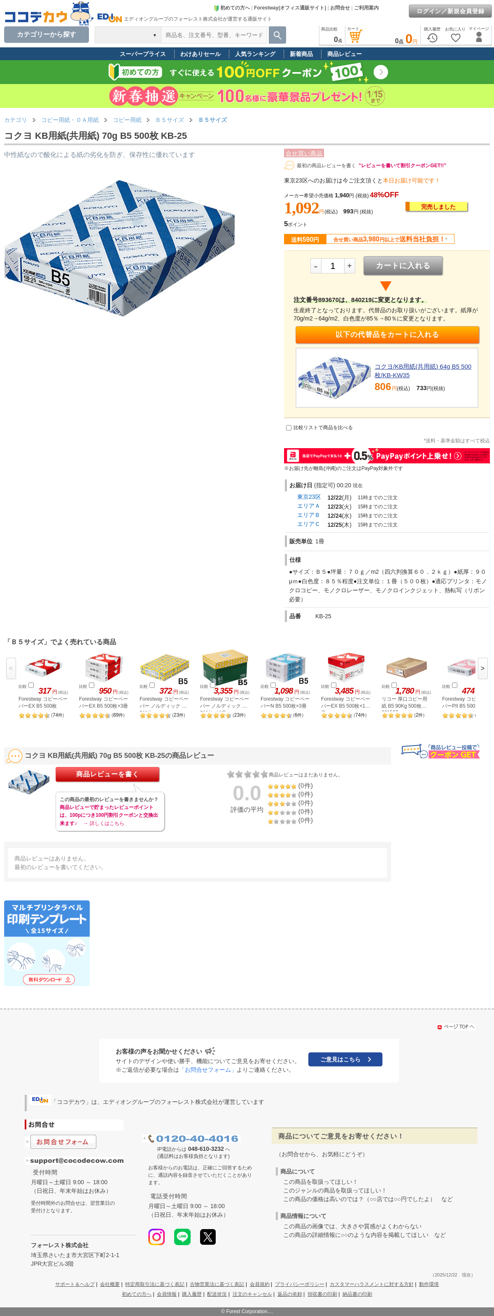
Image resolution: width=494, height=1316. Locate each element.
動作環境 (429, 1284)
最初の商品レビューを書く (326, 165)
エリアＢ (308, 515)
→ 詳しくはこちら (103, 823)
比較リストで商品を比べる (323, 427)
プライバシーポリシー (299, 1284)
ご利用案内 (366, 8)
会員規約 (260, 1284)
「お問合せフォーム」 (208, 1069)
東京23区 (309, 496)
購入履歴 (192, 1294)
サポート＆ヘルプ (75, 1284)
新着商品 (301, 54)
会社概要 (110, 1284)
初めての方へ (232, 8)
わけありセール (200, 54)
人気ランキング (255, 54)
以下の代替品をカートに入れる (387, 335)
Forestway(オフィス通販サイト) (290, 8)
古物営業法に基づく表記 (217, 1284)
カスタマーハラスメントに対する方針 (372, 1284)
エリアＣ (308, 524)
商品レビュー (344, 54)
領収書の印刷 (322, 1294)
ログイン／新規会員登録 (451, 11)
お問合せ (340, 8)
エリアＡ (308, 506)
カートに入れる (403, 266)
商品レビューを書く (107, 774)
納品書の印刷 (357, 1294)
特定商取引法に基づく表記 (154, 1284)
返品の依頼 (289, 1294)
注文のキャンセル (252, 1294)
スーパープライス (143, 54)
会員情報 (167, 1294)
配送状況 (217, 1294)
